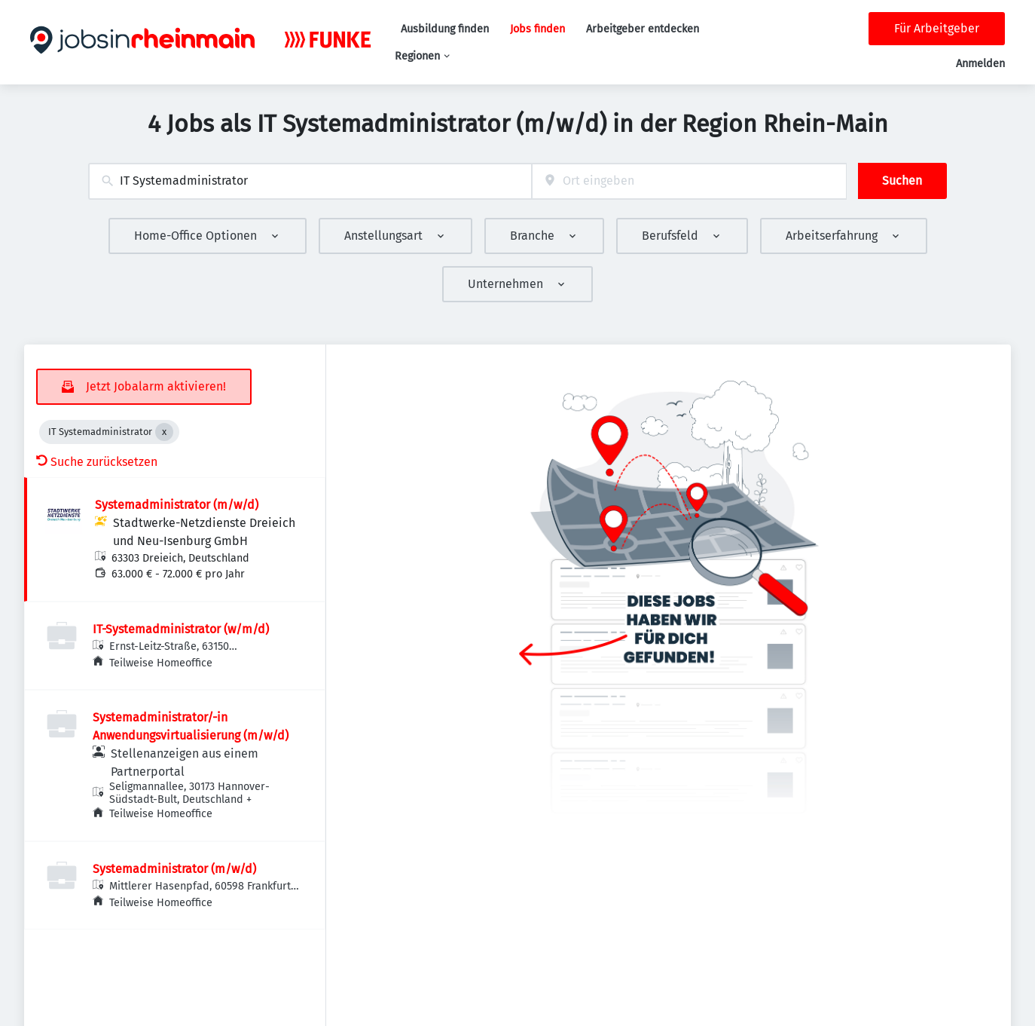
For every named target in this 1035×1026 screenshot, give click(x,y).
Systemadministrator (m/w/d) (176, 505)
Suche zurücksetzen (96, 462)
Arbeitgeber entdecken (642, 29)
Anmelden (980, 63)
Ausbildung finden (445, 29)
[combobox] (310, 181)
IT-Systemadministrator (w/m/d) (181, 629)
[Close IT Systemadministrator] (164, 432)
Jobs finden (537, 29)
